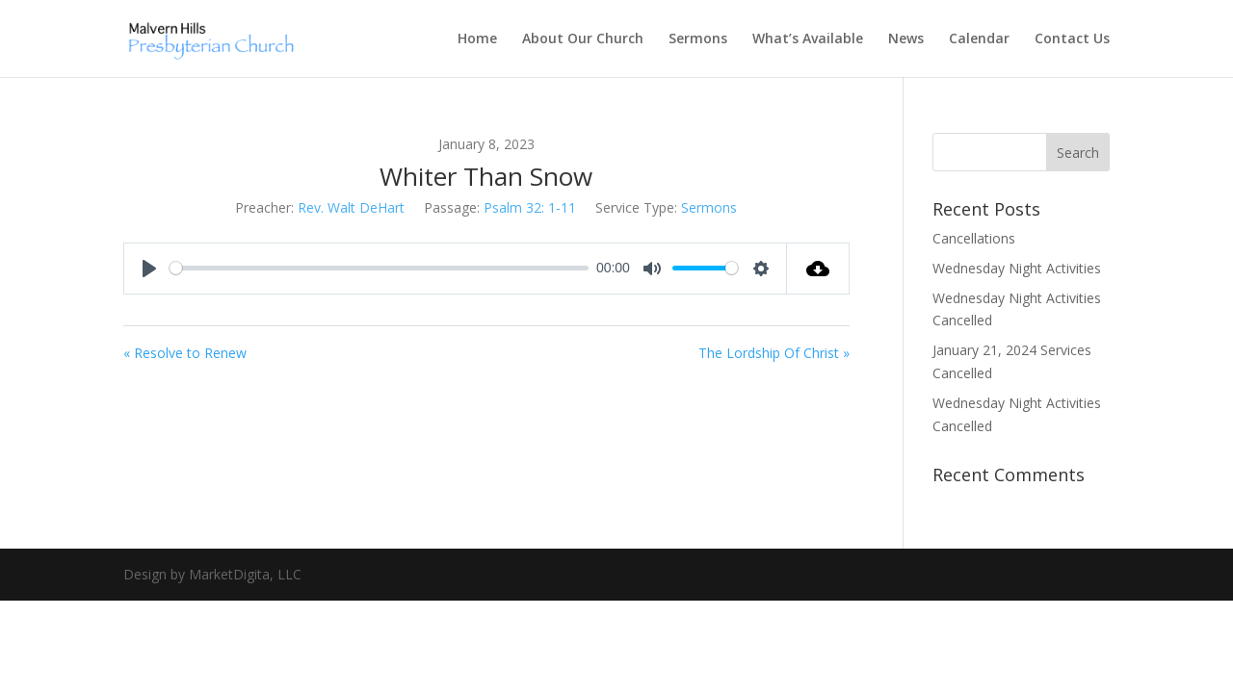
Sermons (698, 39)
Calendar (979, 39)
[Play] (149, 268)
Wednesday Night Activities (1016, 268)
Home (477, 39)
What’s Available (807, 39)
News (906, 39)
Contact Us (1072, 39)
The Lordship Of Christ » (774, 353)
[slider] (379, 268)
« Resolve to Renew (185, 353)
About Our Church (582, 39)
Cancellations (973, 238)
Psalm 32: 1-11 (530, 207)
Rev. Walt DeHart (351, 207)
